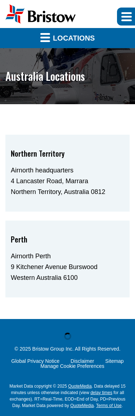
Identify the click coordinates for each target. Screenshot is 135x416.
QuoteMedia (79, 386)
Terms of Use (109, 405)
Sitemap (114, 361)
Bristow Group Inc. (53, 349)
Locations (67, 37)
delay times (101, 392)
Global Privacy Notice (35, 361)
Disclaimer (82, 361)
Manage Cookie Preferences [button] (72, 366)
